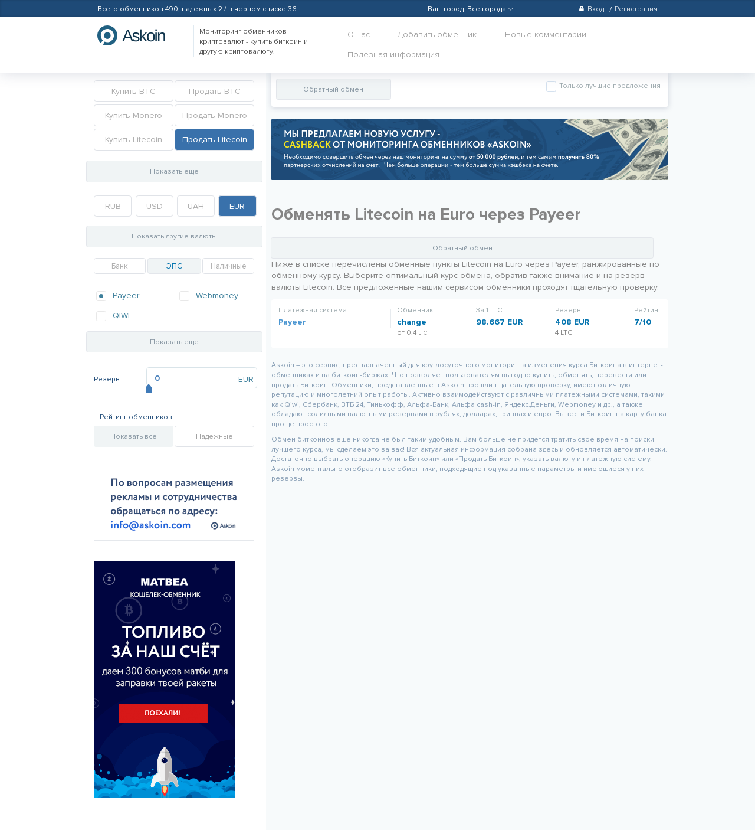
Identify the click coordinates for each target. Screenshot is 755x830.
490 (171, 9)
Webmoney (217, 295)
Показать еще (174, 171)
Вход (591, 9)
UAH (196, 206)
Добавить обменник (437, 35)
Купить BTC (133, 91)
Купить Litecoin (133, 140)
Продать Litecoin (214, 140)
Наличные (229, 266)
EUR (237, 206)
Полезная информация (393, 55)
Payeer (126, 295)
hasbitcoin (139, 35)
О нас (358, 35)
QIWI (121, 316)
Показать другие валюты (174, 236)
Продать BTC (215, 91)
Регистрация (636, 9)
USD (154, 206)
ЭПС (174, 266)
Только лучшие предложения (609, 85)
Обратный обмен (333, 89)
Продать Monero (214, 115)
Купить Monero (133, 115)
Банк (119, 266)
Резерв (107, 379)
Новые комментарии (545, 35)
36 (292, 9)
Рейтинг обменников (136, 417)
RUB (113, 206)
